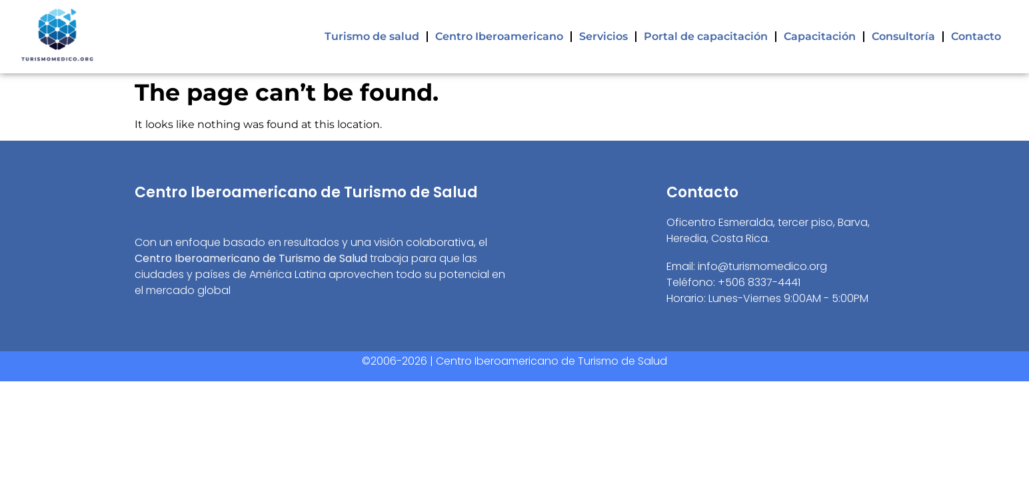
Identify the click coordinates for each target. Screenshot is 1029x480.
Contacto (976, 36)
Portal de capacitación (706, 36)
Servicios (603, 36)
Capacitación (820, 36)
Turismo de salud (372, 36)
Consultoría (903, 36)
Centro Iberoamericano (499, 36)
